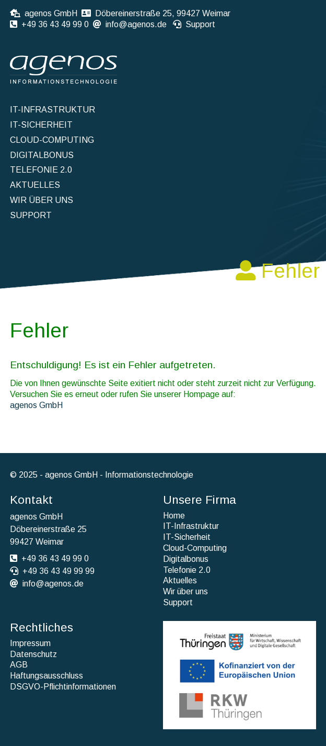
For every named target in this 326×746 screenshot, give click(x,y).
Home (174, 515)
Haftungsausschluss (46, 675)
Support (200, 24)
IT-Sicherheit (41, 124)
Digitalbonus (42, 155)
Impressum (30, 643)
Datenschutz (33, 654)
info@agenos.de (136, 24)
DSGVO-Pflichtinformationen (63, 686)
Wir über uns (41, 200)
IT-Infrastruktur (52, 109)
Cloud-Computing (52, 139)
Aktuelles (35, 184)
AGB (19, 664)
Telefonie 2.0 (41, 169)
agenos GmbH (36, 405)
